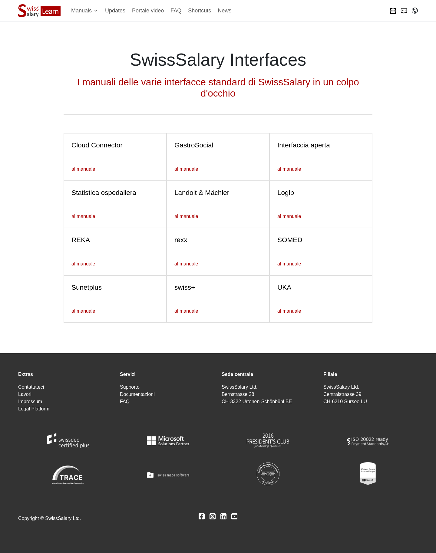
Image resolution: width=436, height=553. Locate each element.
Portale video (148, 11)
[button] (85, 11)
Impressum (30, 401)
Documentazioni (137, 394)
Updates (115, 11)
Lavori (24, 394)
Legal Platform (33, 408)
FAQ (175, 11)
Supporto (130, 387)
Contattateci (31, 387)
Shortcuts (199, 11)
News (224, 11)
